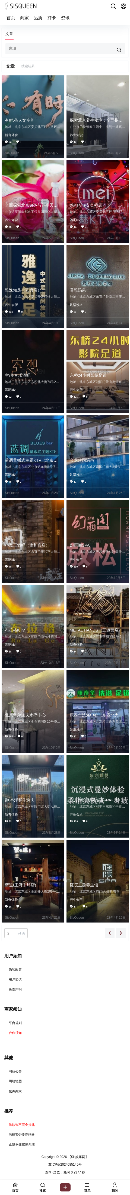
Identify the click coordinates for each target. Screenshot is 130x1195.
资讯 (65, 18)
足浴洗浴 (76, 305)
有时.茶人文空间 (19, 120)
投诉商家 (15, 1091)
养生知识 (76, 135)
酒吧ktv (75, 220)
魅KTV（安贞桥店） (88, 205)
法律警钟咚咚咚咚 (22, 1134)
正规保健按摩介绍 (22, 1144)
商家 (24, 18)
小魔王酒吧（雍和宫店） (27, 545)
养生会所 (11, 305)
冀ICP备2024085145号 (65, 1164)
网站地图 (15, 1081)
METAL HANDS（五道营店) (95, 630)
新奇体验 (11, 135)
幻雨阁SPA (80, 545)
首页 (11, 18)
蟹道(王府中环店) (20, 885)
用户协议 (15, 979)
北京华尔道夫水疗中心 (25, 715)
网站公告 (15, 1071)
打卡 (51, 18)
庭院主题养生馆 (84, 885)
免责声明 (15, 989)
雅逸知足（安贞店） (23, 290)
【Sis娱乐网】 (77, 1157)
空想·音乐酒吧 (17, 375)
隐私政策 (15, 970)
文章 (9, 34)
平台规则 (15, 1023)
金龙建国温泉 (82, 460)
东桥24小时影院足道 (88, 375)
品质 (38, 18)
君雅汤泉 (78, 290)
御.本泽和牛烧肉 (19, 800)
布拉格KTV (15, 630)
